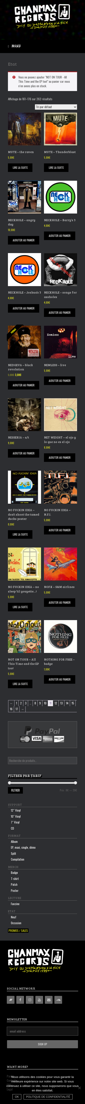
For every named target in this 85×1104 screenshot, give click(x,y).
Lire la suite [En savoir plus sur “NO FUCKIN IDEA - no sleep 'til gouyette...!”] (20, 607)
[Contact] (49, 1000)
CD (12, 828)
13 (61, 703)
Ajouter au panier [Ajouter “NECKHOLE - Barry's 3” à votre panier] (59, 236)
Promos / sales (18, 930)
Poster (15, 890)
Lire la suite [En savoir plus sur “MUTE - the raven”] (20, 167)
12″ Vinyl (16, 810)
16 (11, 709)
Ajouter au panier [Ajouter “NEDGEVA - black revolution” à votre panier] (23, 385)
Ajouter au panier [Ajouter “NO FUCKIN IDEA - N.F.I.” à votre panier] (59, 530)
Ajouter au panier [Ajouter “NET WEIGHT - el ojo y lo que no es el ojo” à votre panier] (59, 457)
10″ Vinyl (16, 816)
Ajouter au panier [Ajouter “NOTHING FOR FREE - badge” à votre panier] (59, 679)
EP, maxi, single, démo (23, 847)
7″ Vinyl (15, 822)
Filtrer (15, 790)
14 (67, 703)
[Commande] (56, 107)
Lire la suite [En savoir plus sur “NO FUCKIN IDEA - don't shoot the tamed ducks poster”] (20, 534)
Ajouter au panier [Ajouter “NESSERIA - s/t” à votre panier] (23, 453)
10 (45, 703)
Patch (14, 884)
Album (14, 841)
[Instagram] (30, 1000)
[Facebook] (20, 1000)
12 (56, 703)
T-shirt (15, 878)
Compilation (17, 859)
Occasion (16, 923)
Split (13, 853)
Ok (17, 1096)
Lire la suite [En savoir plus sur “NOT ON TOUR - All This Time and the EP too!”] (20, 684)
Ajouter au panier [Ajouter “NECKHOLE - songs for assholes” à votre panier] (59, 312)
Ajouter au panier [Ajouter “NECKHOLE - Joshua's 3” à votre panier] (23, 308)
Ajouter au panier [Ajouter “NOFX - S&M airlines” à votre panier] (59, 602)
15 (73, 703)
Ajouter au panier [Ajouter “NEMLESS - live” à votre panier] (59, 381)
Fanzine (15, 903)
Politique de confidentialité (48, 1096)
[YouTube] (39, 1000)
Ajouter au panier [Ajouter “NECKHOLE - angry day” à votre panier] (23, 240)
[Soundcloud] (58, 1000)
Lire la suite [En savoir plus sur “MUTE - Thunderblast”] (56, 167)
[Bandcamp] (11, 1000)
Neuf (13, 917)
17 (17, 709)
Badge (14, 872)
